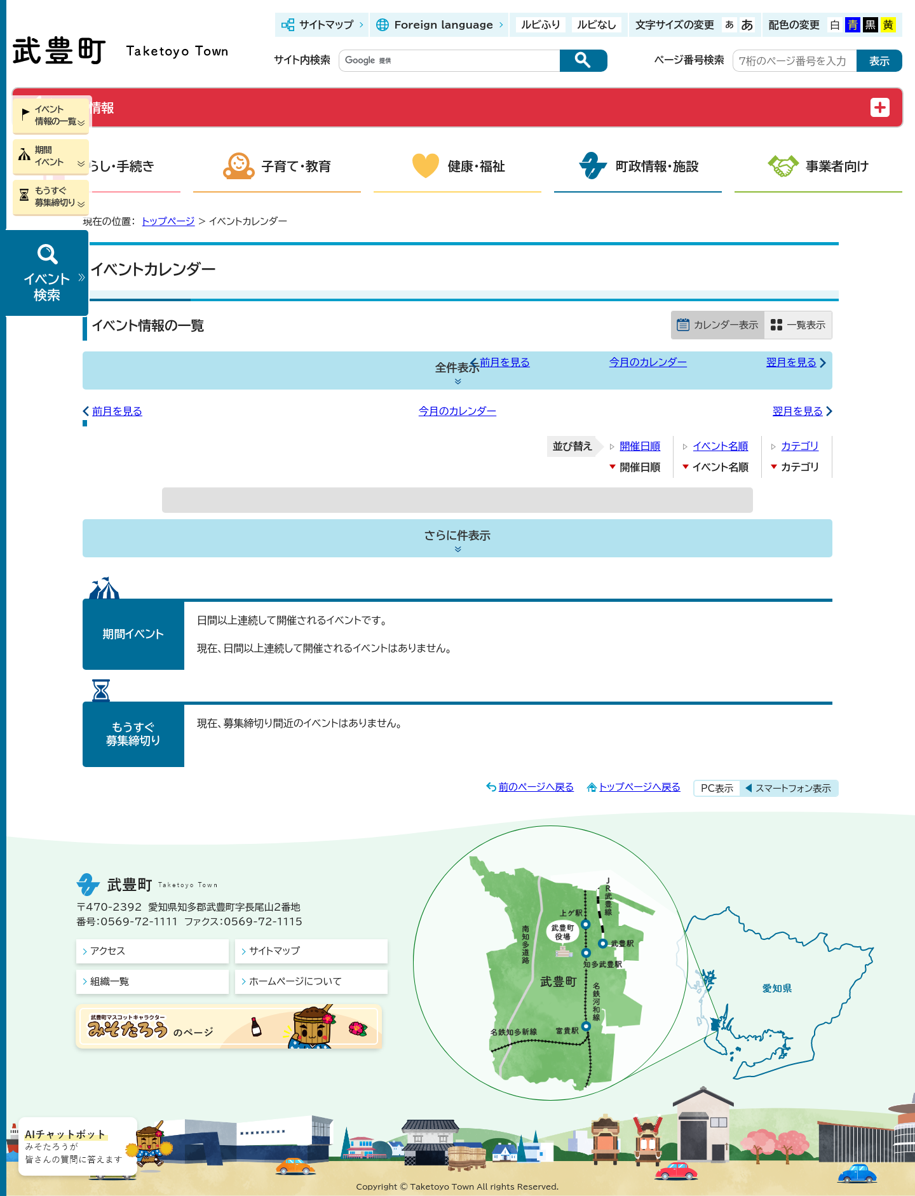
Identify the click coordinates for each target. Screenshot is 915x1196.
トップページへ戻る (640, 787)
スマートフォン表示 (793, 788)
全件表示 (457, 367)
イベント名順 (721, 446)
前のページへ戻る (536, 787)
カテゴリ (800, 446)
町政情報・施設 (657, 166)
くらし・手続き (115, 166)
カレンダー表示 (726, 325)
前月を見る (505, 362)
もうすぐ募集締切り (55, 196)
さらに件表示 (457, 535)
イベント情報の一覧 (55, 115)
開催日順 (640, 446)
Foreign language (443, 25)
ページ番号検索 (689, 60)
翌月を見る (791, 362)
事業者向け (837, 166)
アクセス (107, 951)
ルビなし (596, 25)
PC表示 (717, 788)
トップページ (168, 221)
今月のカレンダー (648, 362)
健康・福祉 (476, 166)
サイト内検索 (302, 60)
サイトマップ (326, 25)
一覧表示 (806, 325)
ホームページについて (295, 981)
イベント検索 (47, 287)
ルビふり (540, 25)
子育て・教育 (296, 166)
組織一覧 (109, 981)
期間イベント (49, 156)
